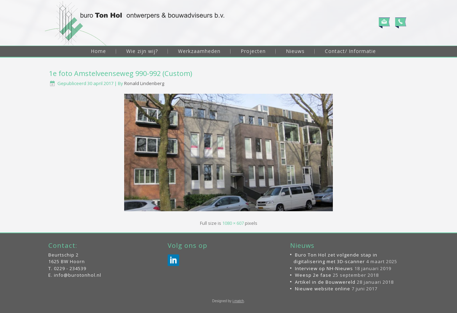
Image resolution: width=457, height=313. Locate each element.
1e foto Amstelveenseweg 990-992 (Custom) (120, 73)
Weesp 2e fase (313, 275)
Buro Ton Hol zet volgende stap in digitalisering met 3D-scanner (335, 258)
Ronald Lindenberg (144, 83)
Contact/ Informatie (350, 51)
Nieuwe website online (322, 288)
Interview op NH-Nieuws (324, 268)
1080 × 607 (233, 223)
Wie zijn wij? (142, 51)
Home (98, 51)
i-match (238, 301)
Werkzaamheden (199, 51)
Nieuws (295, 51)
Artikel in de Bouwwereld (325, 282)
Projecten (253, 51)
